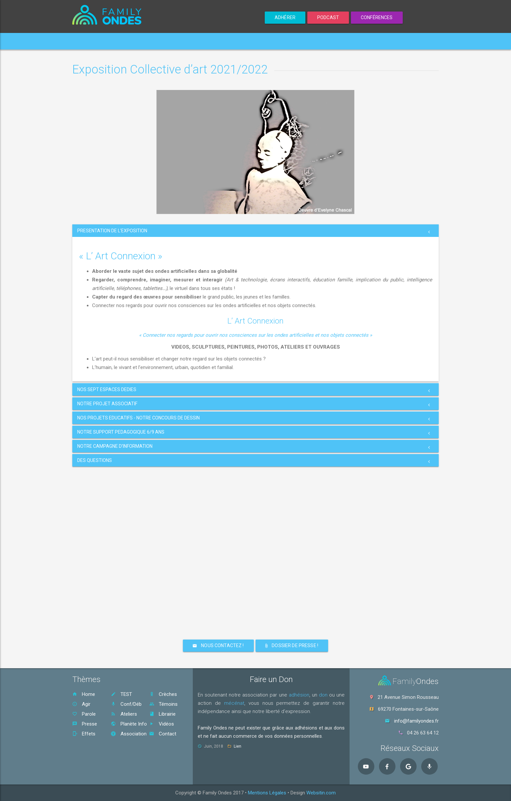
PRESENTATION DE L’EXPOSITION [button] (112, 230)
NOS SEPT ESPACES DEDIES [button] (106, 389)
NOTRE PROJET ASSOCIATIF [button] (107, 403)
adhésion (299, 695)
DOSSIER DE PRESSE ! (291, 645)
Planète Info (129, 724)
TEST (121, 694)
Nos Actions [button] (211, 41)
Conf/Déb (126, 704)
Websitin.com (321, 793)
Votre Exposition (125, 41)
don (323, 695)
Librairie (162, 714)
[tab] (255, 230)
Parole (84, 714)
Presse (84, 724)
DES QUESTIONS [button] (94, 460)
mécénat (234, 703)
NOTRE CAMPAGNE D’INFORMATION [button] (115, 446)
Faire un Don (271, 679)
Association (129, 734)
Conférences (377, 17)
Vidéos (161, 724)
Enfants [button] (169, 41)
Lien (237, 746)
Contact (338, 41)
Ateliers (124, 714)
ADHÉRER (285, 17)
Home (86, 41)
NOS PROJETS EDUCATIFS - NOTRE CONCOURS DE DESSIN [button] (138, 417)
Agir (81, 704)
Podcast (328, 17)
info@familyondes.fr (416, 721)
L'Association (257, 41)
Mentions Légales (267, 793)
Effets (83, 734)
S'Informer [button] (301, 41)
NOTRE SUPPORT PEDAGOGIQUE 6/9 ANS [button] (120, 432)
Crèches (163, 694)
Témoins (163, 704)
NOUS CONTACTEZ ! (218, 645)
